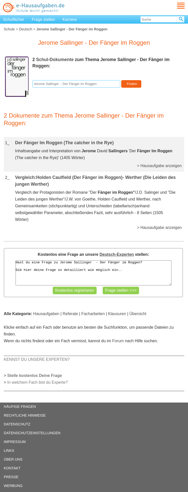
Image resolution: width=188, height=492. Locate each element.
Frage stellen (43, 19)
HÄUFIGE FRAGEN (20, 407)
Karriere (69, 19)
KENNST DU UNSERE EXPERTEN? (37, 359)
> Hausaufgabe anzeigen (159, 166)
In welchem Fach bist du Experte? (37, 382)
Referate (70, 314)
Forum (118, 341)
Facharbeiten (93, 314)
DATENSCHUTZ (17, 424)
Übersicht (137, 314)
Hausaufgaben (46, 314)
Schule (9, 29)
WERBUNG (13, 486)
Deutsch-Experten (116, 254)
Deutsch (25, 29)
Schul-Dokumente (55, 59)
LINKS (9, 451)
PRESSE (11, 477)
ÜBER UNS (13, 459)
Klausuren (117, 314)
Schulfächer (13, 19)
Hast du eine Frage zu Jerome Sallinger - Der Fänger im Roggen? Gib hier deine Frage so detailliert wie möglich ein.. (93, 272)
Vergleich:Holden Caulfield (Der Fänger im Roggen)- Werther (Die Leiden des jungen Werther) (95, 181)
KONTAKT (12, 468)
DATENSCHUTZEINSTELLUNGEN (32, 433)
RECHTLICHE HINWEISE (25, 415)
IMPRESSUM (15, 442)
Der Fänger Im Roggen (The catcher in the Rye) (64, 142)
